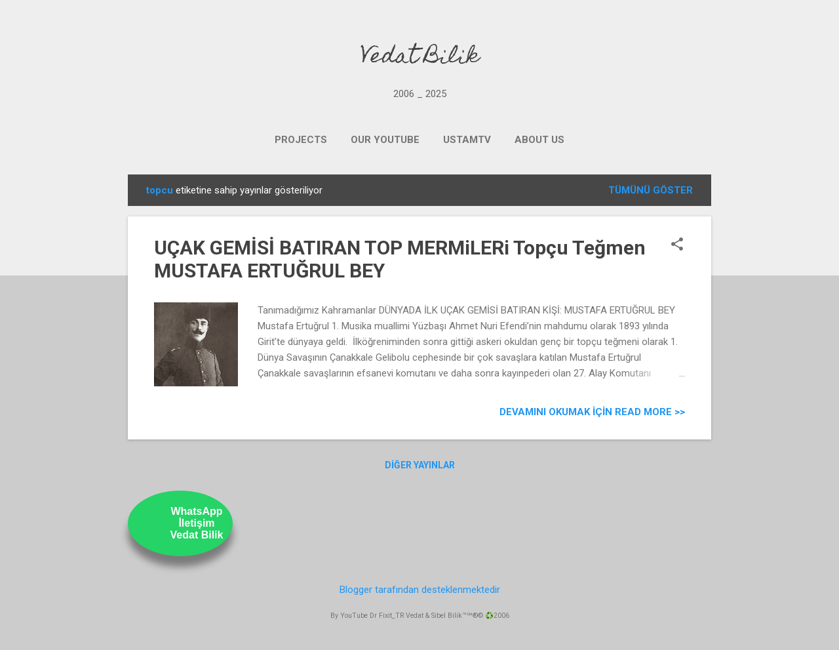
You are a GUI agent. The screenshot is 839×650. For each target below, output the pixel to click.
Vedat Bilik (420, 58)
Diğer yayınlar (420, 465)
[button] (677, 245)
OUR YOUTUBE (385, 140)
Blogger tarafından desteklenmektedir (420, 590)
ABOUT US (539, 140)
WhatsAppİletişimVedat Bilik (197, 523)
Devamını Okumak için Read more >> (592, 412)
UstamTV (467, 140)
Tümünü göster (650, 190)
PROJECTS (301, 140)
